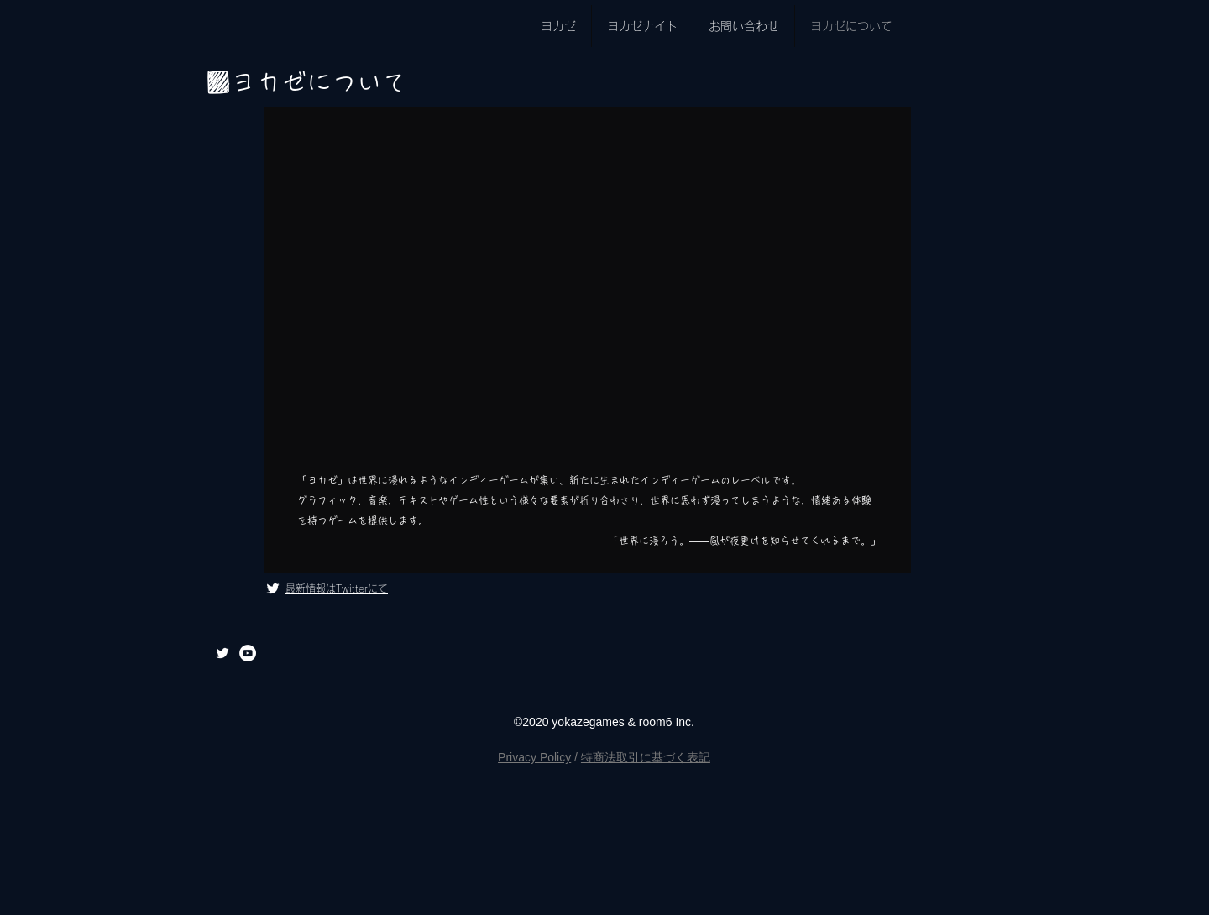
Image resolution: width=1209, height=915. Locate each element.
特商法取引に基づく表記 (645, 757)
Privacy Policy (534, 757)
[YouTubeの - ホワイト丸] (247, 653)
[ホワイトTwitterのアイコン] (272, 588)
